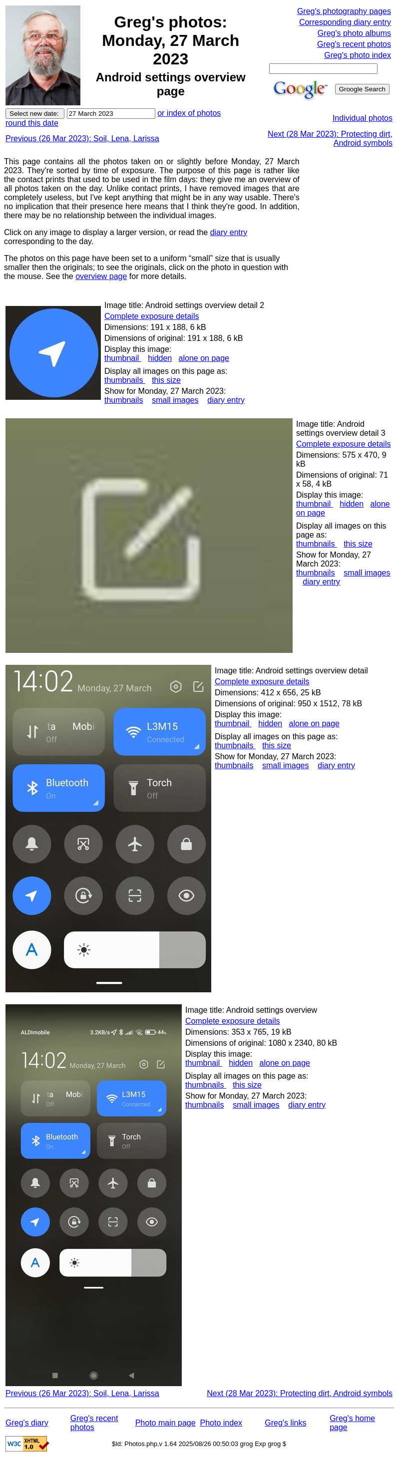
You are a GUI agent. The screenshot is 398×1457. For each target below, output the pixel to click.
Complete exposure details (151, 316)
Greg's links (285, 1423)
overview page (101, 276)
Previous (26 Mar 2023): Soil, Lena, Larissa (82, 138)
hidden (160, 358)
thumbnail (122, 358)
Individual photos (363, 118)
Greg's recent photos (354, 44)
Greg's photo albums (354, 33)
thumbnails (124, 380)
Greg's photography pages (344, 11)
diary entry (229, 232)
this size (166, 380)
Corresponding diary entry (345, 22)
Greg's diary (26, 1423)
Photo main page (165, 1423)
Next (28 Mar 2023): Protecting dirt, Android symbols (300, 1393)
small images (175, 400)
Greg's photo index (357, 55)
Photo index (221, 1423)
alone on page (204, 358)
